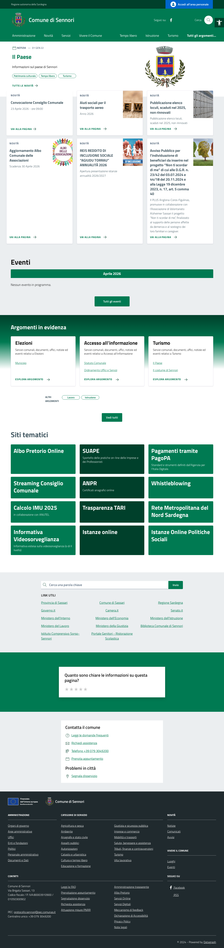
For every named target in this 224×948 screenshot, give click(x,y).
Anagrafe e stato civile (74, 837)
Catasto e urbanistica (73, 854)
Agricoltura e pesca (72, 825)
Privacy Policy (122, 921)
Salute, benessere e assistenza (132, 843)
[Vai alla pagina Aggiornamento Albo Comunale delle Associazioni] (22, 235)
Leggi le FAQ (68, 887)
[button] (219, 22)
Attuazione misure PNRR (76, 910)
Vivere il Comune (90, 35)
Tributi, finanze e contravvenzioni (133, 849)
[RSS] (176, 20)
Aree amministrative (20, 831)
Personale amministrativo (23, 854)
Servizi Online (122, 898)
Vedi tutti (112, 417)
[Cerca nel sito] (208, 20)
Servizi (66, 35)
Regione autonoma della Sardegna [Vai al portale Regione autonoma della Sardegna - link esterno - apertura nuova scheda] (28, 4)
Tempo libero (128, 35)
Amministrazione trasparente (131, 887)
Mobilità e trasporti (125, 837)
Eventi (171, 867)
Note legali (120, 927)
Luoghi (171, 861)
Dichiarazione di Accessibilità (131, 915)
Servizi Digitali (122, 904)
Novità (48, 35)
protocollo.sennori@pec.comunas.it (35, 912)
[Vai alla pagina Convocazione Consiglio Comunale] (24, 127)
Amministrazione (23, 35)
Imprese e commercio (126, 831)
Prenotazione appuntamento (78, 892)
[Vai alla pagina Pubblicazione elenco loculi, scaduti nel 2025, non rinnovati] (162, 127)
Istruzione (152, 35)
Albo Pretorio (122, 892)
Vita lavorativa (122, 860)
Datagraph (210, 942)
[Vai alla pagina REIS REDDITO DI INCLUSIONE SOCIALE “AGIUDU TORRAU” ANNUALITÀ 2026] (92, 235)
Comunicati (174, 831)
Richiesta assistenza (73, 904)
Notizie (171, 825)
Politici (12, 849)
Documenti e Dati (18, 860)
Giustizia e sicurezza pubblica (131, 825)
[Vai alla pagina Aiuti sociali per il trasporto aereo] (92, 127)
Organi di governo (18, 825)
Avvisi (170, 837)
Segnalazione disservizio (75, 898)
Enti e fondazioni (18, 843)
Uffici (11, 837)
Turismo (173, 35)
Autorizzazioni (69, 849)
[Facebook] (169, 20)
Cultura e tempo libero (74, 860)
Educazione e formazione (76, 866)
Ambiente (67, 831)
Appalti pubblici (70, 843)
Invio (176, 585)
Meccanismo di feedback (128, 910)
